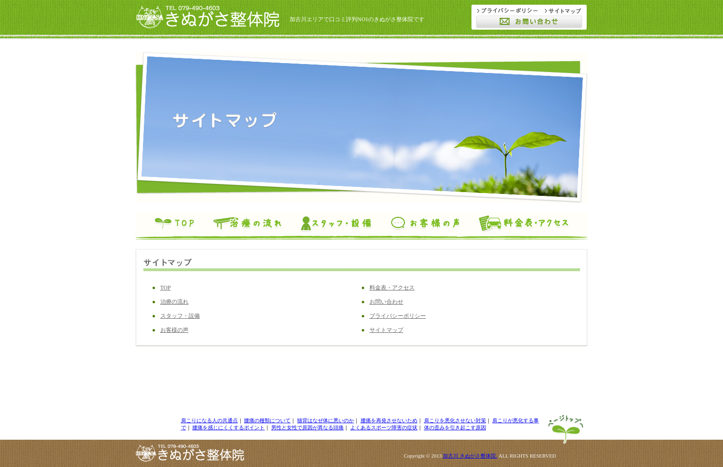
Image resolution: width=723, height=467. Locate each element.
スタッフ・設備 (180, 316)
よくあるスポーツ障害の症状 (383, 427)
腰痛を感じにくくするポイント (228, 427)
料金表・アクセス (392, 287)
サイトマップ (386, 330)
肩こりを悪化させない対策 (455, 420)
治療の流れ (174, 301)
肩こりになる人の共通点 (209, 420)
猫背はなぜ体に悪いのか (325, 420)
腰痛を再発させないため (389, 420)
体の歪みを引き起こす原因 (455, 427)
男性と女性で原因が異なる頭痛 (307, 427)
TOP (165, 287)
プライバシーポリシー (397, 316)
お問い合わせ (386, 301)
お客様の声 (174, 330)
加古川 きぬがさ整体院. (470, 456)
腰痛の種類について (267, 420)
